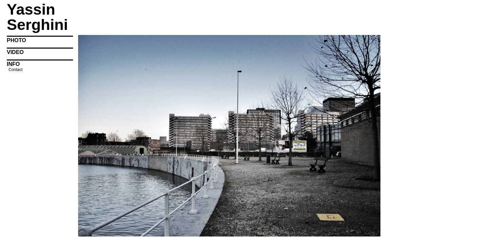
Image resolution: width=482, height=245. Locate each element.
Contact (15, 69)
